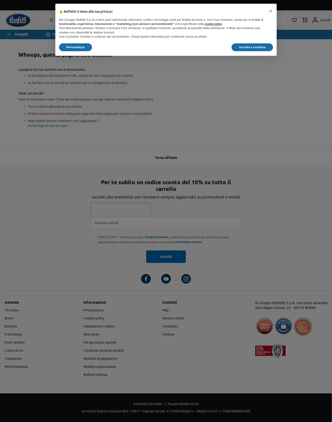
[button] (270, 11)
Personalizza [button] (75, 47)
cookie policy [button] (213, 24)
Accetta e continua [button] (252, 47)
